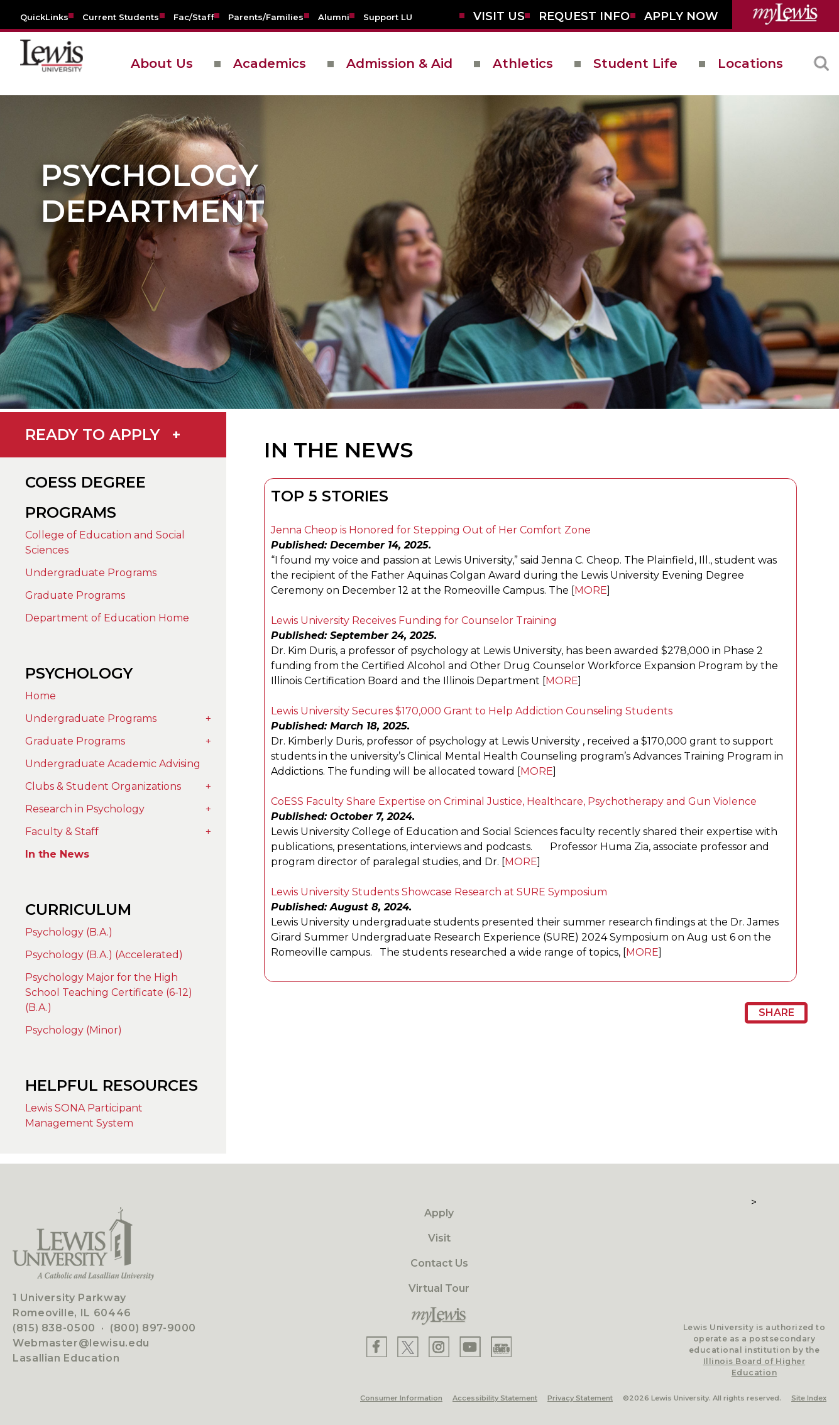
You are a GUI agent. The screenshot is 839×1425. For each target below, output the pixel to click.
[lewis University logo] (51, 63)
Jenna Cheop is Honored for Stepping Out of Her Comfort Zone (431, 530)
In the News (57, 854)
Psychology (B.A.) (68, 932)
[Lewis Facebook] (376, 1346)
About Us (162, 63)
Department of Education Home (107, 618)
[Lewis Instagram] (439, 1346)
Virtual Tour (439, 1288)
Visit (439, 1238)
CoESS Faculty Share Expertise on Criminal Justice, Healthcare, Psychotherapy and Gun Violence (514, 801)
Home (40, 696)
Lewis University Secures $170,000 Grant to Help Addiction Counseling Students (471, 711)
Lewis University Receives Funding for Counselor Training (414, 620)
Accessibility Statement (494, 1398)
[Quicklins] (44, 16)
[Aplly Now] (681, 16)
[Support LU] (387, 16)
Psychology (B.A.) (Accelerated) (104, 955)
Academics (269, 63)
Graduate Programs (75, 595)
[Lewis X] (408, 1346)
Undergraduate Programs (90, 573)
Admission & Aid (399, 63)
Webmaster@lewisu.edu (81, 1343)
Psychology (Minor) (73, 1030)
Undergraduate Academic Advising (112, 764)
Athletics (523, 63)
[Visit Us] (499, 16)
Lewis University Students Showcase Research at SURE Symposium (439, 892)
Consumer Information (401, 1398)
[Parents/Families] (266, 16)
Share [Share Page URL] (776, 1012)
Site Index (808, 1398)
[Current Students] (120, 16)
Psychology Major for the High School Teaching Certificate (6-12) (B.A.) (108, 992)
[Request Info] (584, 16)
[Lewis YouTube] (470, 1346)
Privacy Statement (580, 1398)
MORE (590, 590)
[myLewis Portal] (785, 14)
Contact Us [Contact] (439, 1263)
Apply (439, 1213)
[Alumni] (333, 16)
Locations (750, 63)
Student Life (635, 63)
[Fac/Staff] (193, 16)
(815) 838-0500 (54, 1328)
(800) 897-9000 (153, 1328)
